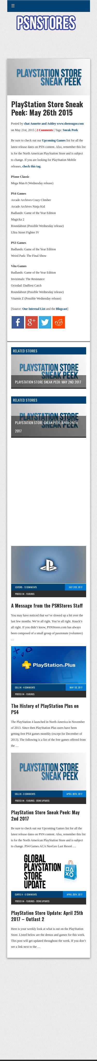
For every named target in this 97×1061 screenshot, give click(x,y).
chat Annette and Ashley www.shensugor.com (54, 123)
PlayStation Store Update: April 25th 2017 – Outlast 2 (47, 915)
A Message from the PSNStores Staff (47, 605)
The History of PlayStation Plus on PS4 (45, 708)
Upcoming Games (53, 140)
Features (30, 594)
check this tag (31, 166)
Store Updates (42, 800)
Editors (18, 587)
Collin (18, 687)
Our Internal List (33, 309)
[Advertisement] (48, 47)
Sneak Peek (70, 130)
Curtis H (19, 894)
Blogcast (61, 309)
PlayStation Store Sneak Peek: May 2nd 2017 (45, 815)
